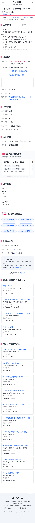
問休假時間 (10, 219)
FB (17, 498)
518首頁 (9, 17)
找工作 (14, 17)
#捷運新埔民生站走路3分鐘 (18, 71)
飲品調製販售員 (14, 97)
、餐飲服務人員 (25, 97)
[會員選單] (32, 2)
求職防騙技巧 (17, 267)
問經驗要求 (27, 219)
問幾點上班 (10, 231)
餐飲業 (19, 17)
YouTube (22, 498)
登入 (15, 249)
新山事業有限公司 (26, 17)
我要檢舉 (22, 273)
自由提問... (27, 231)
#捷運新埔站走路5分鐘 (17, 75)
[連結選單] (2, 2)
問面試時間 (10, 225)
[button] (9, 176)
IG (13, 498)
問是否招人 (27, 225)
